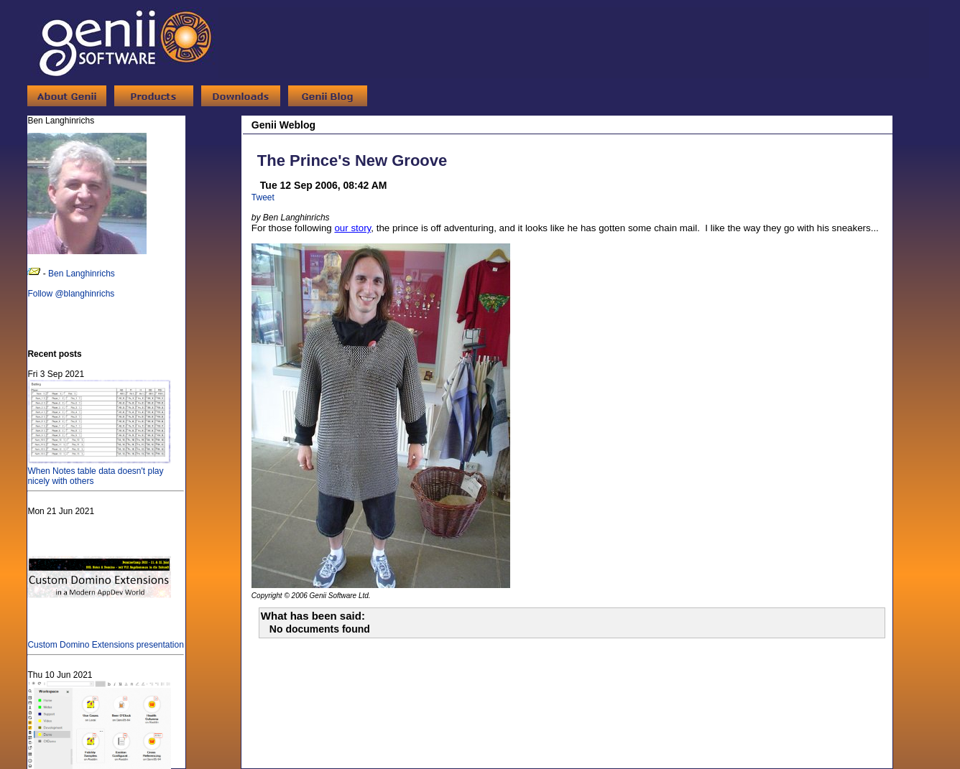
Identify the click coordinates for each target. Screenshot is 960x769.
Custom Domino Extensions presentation (105, 640)
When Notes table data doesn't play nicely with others (99, 471)
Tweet (262, 197)
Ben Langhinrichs (81, 274)
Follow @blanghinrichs (70, 294)
